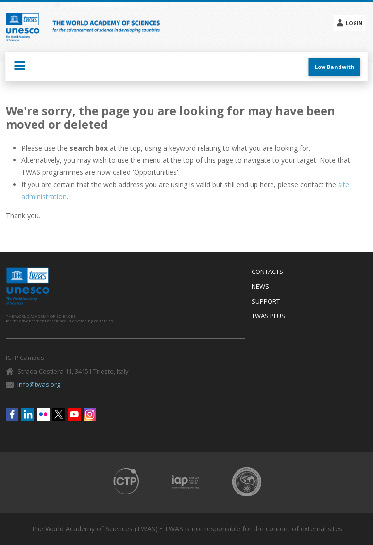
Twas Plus (268, 316)
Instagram (90, 414)
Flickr (43, 414)
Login (354, 23)
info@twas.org (38, 384)
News (260, 286)
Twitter (58, 414)
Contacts (267, 272)
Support (266, 302)
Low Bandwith (335, 66)
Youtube (74, 414)
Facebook (12, 414)
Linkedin (27, 414)
